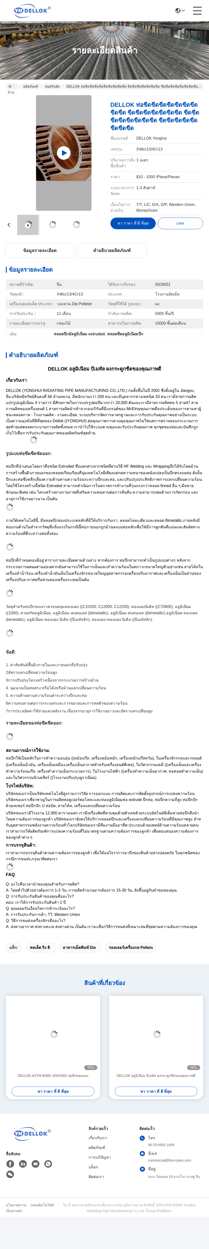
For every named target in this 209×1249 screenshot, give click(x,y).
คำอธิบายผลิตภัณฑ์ (112, 250)
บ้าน (11, 86)
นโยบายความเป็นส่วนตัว (16, 1208)
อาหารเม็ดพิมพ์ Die (79, 947)
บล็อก (93, 1167)
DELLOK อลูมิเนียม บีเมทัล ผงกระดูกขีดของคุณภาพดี (156, 1076)
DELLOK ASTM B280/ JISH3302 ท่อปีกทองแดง (53, 1076)
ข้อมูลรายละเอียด (40, 250)
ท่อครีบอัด (52, 86)
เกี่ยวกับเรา (98, 1138)
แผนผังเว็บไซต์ (43, 1205)
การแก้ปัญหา (100, 1157)
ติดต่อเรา (96, 1177)
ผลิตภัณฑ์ (30, 86)
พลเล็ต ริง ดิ (40, 947)
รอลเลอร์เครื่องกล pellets (131, 947)
